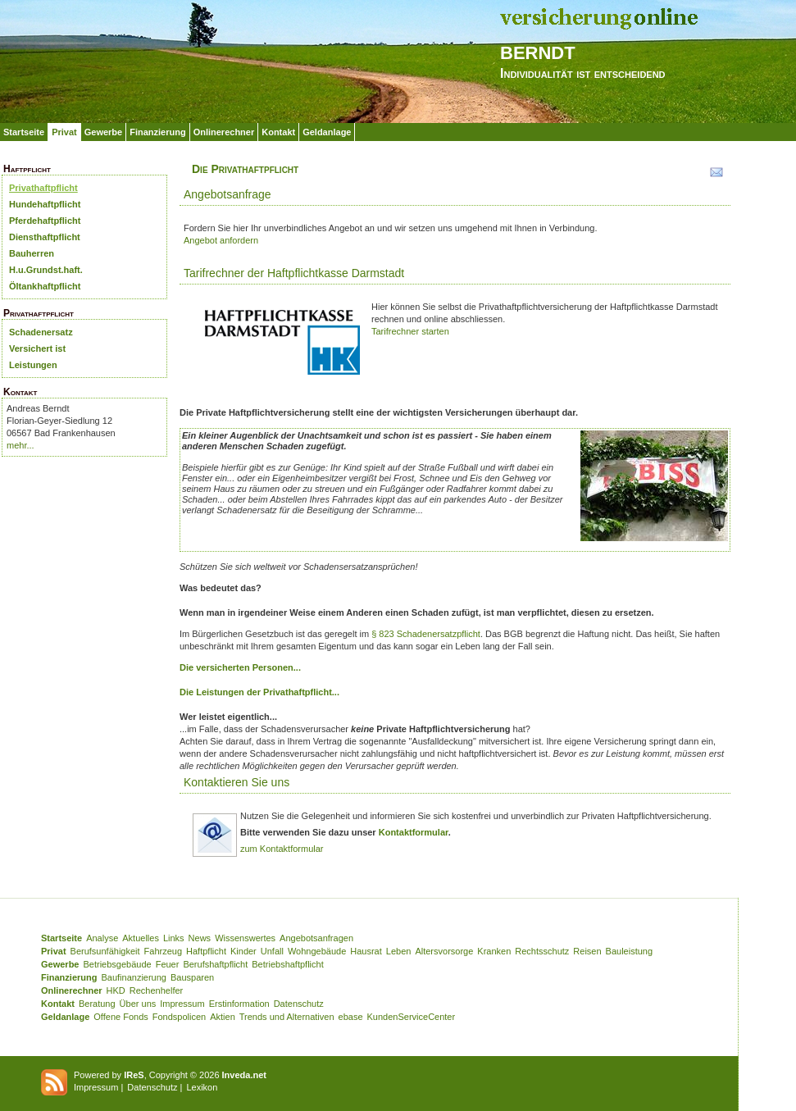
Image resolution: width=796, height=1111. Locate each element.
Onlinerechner (224, 132)
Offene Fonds (120, 1017)
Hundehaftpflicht (44, 204)
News (200, 938)
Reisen (587, 951)
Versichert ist (37, 348)
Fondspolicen (179, 1017)
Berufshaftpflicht (215, 964)
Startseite (23, 132)
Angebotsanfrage (227, 194)
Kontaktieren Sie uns (236, 782)
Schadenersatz (41, 332)
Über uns (138, 1004)
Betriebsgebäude (117, 964)
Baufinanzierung (133, 977)
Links (173, 938)
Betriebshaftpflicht (287, 964)
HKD (116, 990)
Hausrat (366, 951)
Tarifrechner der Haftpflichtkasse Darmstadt (294, 273)
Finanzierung (157, 132)
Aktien (222, 1017)
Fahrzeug (163, 951)
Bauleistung (629, 951)
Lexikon (201, 1087)
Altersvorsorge (444, 951)
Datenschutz (299, 1004)
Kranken (494, 951)
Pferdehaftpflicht (44, 220)
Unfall (272, 951)
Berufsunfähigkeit (105, 951)
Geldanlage (326, 132)
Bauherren (31, 253)
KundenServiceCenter (411, 1017)
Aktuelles (140, 938)
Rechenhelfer (156, 990)
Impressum (182, 1004)
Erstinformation (239, 1004)
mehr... (20, 445)
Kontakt (278, 132)
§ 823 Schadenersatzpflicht (425, 634)
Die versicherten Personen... (240, 667)
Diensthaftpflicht (44, 237)
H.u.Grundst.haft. (46, 270)
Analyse (102, 938)
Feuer (168, 964)
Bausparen (192, 977)
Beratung (97, 1004)
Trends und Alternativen (286, 1017)
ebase (351, 1017)
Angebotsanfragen (316, 938)
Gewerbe (103, 132)
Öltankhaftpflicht (44, 286)
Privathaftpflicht (43, 188)
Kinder (243, 951)
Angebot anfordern (221, 240)
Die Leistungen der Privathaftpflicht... (259, 692)
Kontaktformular (413, 832)
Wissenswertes (245, 938)
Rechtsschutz (542, 951)
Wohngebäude (317, 951)
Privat (64, 132)
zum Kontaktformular (281, 849)
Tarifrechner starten (410, 331)
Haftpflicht (206, 951)
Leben (399, 951)
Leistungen (33, 365)
